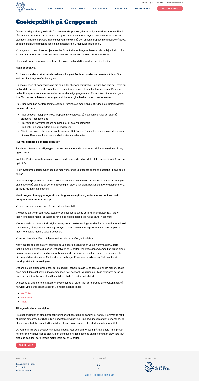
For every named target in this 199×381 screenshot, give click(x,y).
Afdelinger (100, 8)
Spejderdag (55, 8)
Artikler (160, 2)
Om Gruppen (142, 8)
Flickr (24, 301)
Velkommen (78, 8)
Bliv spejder (170, 8)
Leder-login (147, 2)
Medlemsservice (175, 2)
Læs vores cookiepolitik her (99, 375)
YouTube (26, 293)
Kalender (121, 8)
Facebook (26, 297)
